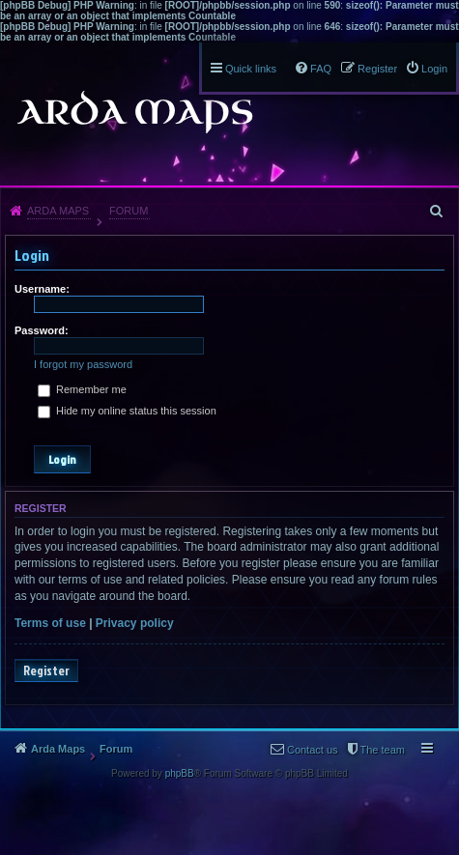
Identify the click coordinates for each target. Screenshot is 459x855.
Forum (128, 210)
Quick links (250, 68)
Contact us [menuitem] (312, 749)
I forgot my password (83, 364)
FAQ (320, 68)
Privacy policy (135, 623)
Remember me (82, 389)
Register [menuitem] (377, 68)
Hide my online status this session (127, 410)
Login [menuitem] (434, 68)
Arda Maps (58, 210)
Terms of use (50, 623)
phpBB (179, 773)
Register (46, 670)
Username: (42, 289)
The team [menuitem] (382, 749)
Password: (41, 330)
